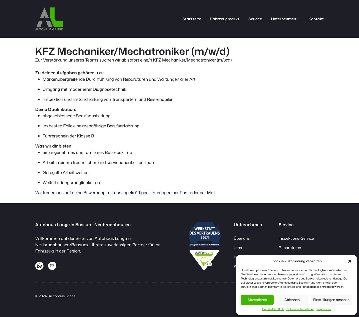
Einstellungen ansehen (331, 299)
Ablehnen (292, 299)
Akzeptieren (257, 299)
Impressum (324, 309)
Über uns (242, 238)
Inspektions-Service (296, 238)
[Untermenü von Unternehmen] (298, 19)
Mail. (211, 193)
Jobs (238, 247)
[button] (350, 261)
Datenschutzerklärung (300, 309)
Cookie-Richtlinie (273, 309)
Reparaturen (290, 247)
